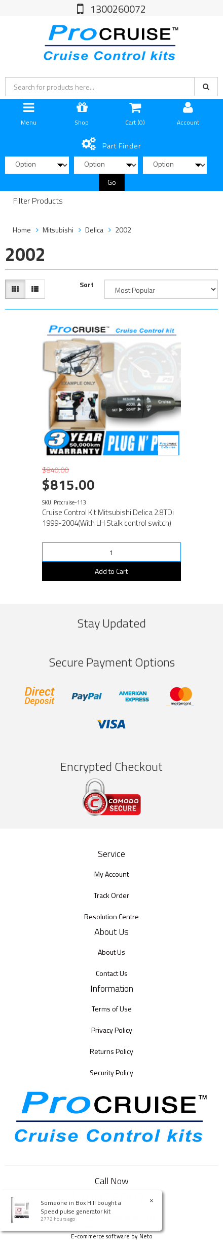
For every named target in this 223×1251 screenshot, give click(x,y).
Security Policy (111, 1072)
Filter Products (38, 201)
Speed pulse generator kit (75, 1211)
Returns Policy (111, 1051)
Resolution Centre (111, 916)
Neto (146, 1236)
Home (22, 229)
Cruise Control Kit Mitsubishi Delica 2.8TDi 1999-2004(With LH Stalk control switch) (108, 517)
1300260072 (117, 9)
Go (111, 182)
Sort (87, 285)
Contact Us (112, 973)
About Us (111, 952)
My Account (111, 874)
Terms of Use (112, 1008)
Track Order (111, 895)
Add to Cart (111, 571)
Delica (94, 229)
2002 (123, 229)
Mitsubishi (58, 229)
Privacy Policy (111, 1030)
